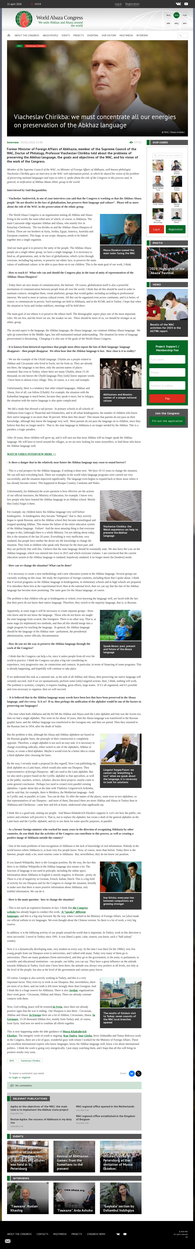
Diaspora (92, 35)
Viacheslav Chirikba (35, 46)
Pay (167, 398)
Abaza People (50, 35)
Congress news (96, 1234)
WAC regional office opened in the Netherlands (105, 1106)
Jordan (73, 990)
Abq (176, 23)
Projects (78, 35)
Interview (142, 35)
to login (13, 1077)
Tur (185, 15)
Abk (168, 23)
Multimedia (126, 35)
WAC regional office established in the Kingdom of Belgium (105, 1117)
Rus (168, 15)
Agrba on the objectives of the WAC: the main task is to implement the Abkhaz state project (39, 1108)
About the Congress (27, 35)
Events (66, 35)
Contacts (42, 1234)
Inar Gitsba (85, 1035)
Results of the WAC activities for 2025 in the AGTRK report (165, 328)
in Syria (57, 1006)
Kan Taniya (70, 1035)
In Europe (35, 1015)
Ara (184, 23)
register (26, 1077)
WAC (19, 46)
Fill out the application (167, 421)
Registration (132, 3)
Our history (109, 35)
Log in (118, 3)
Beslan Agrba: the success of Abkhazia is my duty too (41, 1121)
